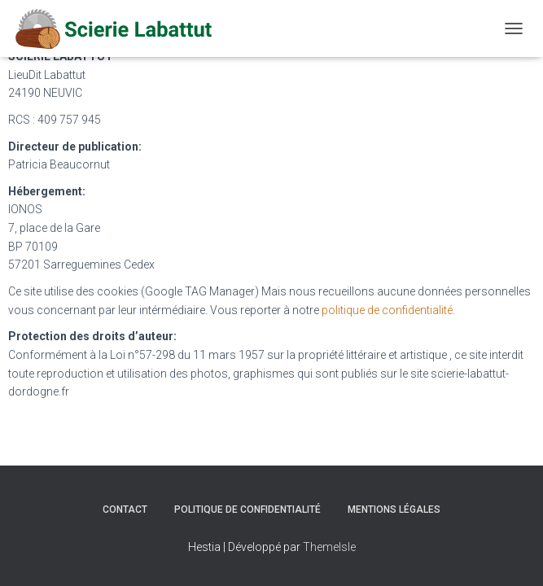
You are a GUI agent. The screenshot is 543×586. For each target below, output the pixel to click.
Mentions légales (394, 509)
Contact (125, 509)
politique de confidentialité (387, 310)
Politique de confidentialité (247, 509)
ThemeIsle (329, 546)
